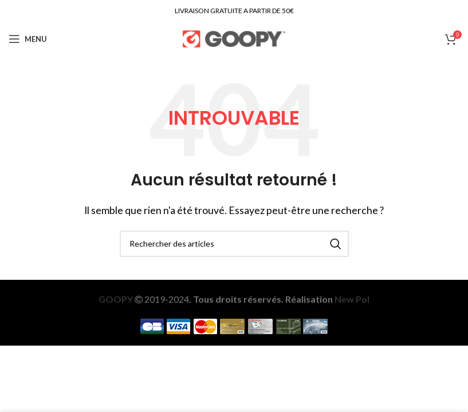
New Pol (352, 299)
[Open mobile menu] (28, 38)
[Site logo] (234, 37)
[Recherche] (234, 244)
